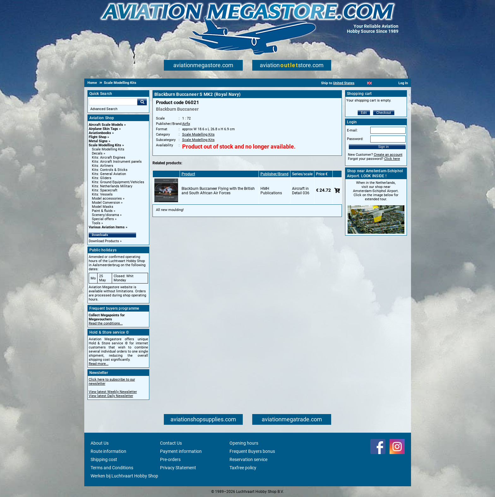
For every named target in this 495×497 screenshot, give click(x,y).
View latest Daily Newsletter (111, 396)
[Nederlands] (361, 83)
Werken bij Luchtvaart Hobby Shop (124, 475)
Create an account (388, 155)
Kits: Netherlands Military (112, 186)
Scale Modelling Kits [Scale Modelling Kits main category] (108, 149)
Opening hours (244, 443)
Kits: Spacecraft (104, 190)
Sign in (383, 147)
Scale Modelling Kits (105, 145)
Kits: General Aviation (109, 174)
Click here (392, 159)
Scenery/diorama (105, 215)
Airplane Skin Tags (103, 129)
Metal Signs (98, 141)
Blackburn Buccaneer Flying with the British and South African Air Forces (218, 190)
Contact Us (171, 443)
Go (142, 101)
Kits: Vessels (102, 194)
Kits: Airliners (102, 166)
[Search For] (113, 101)
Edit (364, 113)
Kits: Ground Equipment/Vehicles (118, 182)
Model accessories (107, 198)
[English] (369, 83)
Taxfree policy (243, 467)
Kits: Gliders (101, 178)
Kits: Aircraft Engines (108, 157)
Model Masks (102, 207)
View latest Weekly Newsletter (113, 392)
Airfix (186, 124)
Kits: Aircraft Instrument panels (117, 162)
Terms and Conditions (112, 467)
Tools (96, 223)
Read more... (99, 364)
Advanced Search (103, 109)
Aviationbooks (100, 133)
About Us (100, 443)
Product (188, 174)
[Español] (377, 83)
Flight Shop (97, 137)
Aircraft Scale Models (106, 125)
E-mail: (352, 130)
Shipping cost (104, 459)
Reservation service (248, 459)
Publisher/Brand (274, 174)
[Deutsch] (385, 83)
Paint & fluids (102, 211)
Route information (108, 451)
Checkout (383, 113)
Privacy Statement (178, 467)
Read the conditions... (106, 323)
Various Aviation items (107, 227)
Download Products (104, 241)
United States (344, 83)
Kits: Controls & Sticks (110, 170)
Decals (97, 153)
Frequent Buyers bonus (252, 451)
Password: (355, 139)
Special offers (103, 219)
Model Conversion (106, 203)
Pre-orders (170, 459)
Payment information (181, 451)
